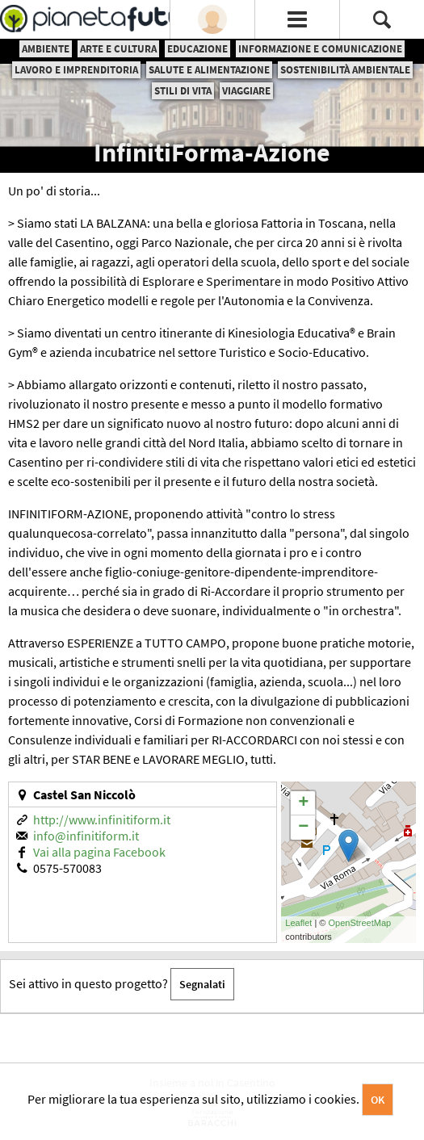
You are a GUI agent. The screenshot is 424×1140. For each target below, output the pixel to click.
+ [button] (303, 803)
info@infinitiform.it (86, 836)
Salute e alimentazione (209, 70)
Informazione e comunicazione (320, 49)
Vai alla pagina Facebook (99, 852)
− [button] (303, 827)
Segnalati (202, 984)
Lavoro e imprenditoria (76, 70)
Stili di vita (183, 91)
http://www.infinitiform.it (101, 819)
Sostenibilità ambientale (345, 70)
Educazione (197, 49)
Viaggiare (246, 91)
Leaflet (298, 923)
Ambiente (45, 49)
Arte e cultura (118, 49)
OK (377, 1099)
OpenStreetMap (360, 923)
